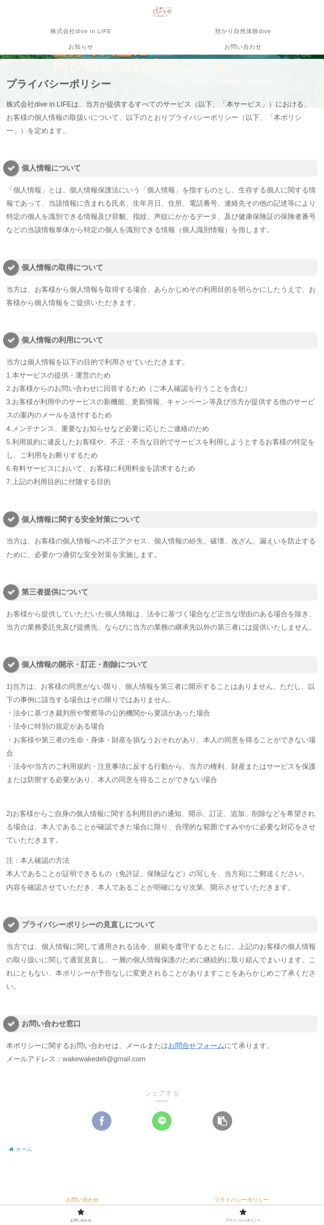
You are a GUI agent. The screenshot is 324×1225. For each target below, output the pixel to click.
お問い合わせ (82, 1200)
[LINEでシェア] (162, 1122)
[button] (222, 1122)
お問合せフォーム (196, 1047)
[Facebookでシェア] (101, 1122)
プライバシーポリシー (241, 1200)
